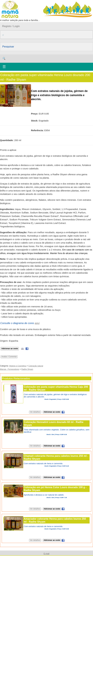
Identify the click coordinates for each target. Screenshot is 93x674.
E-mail (46, 553)
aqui (37, 323)
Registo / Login (11, 26)
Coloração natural (35, 366)
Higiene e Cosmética (17, 366)
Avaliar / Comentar (9, 357)
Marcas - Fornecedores (9, 369)
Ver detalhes (35, 412)
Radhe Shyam (27, 369)
